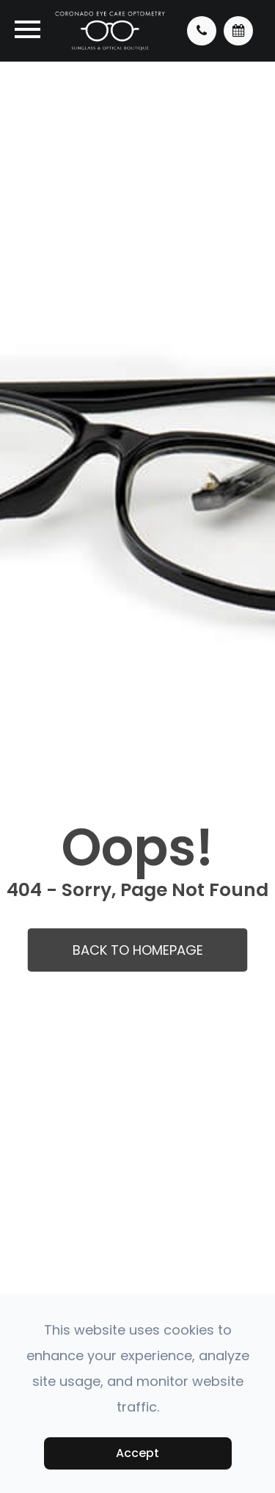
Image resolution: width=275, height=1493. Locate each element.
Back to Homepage (138, 950)
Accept (137, 1453)
